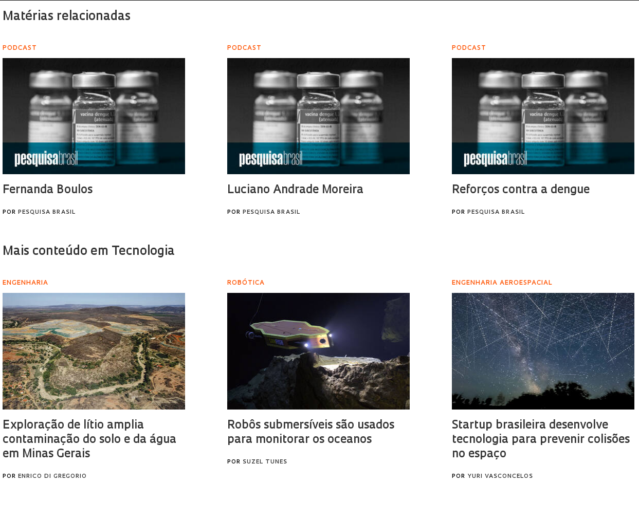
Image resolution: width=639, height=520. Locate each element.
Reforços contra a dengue (521, 190)
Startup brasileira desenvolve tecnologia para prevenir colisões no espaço (541, 440)
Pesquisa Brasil (47, 212)
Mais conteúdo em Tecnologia (89, 252)
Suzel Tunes (265, 462)
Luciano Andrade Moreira (295, 190)
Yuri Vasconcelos (500, 476)
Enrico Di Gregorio (52, 476)
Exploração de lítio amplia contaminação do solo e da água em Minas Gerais (89, 440)
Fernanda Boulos (48, 190)
